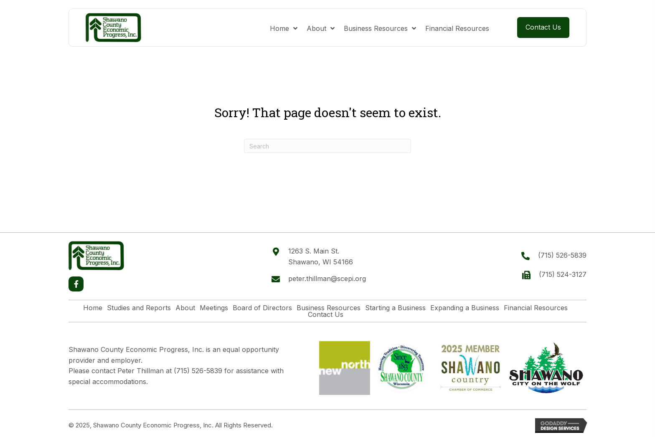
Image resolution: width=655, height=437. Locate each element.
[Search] (327, 146)
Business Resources (329, 307)
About (185, 307)
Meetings (214, 307)
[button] (76, 283)
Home (92, 307)
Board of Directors (262, 307)
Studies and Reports (139, 307)
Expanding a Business (464, 307)
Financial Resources (536, 307)
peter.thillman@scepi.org (327, 278)
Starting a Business (395, 307)
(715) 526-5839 (562, 255)
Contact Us (325, 314)
